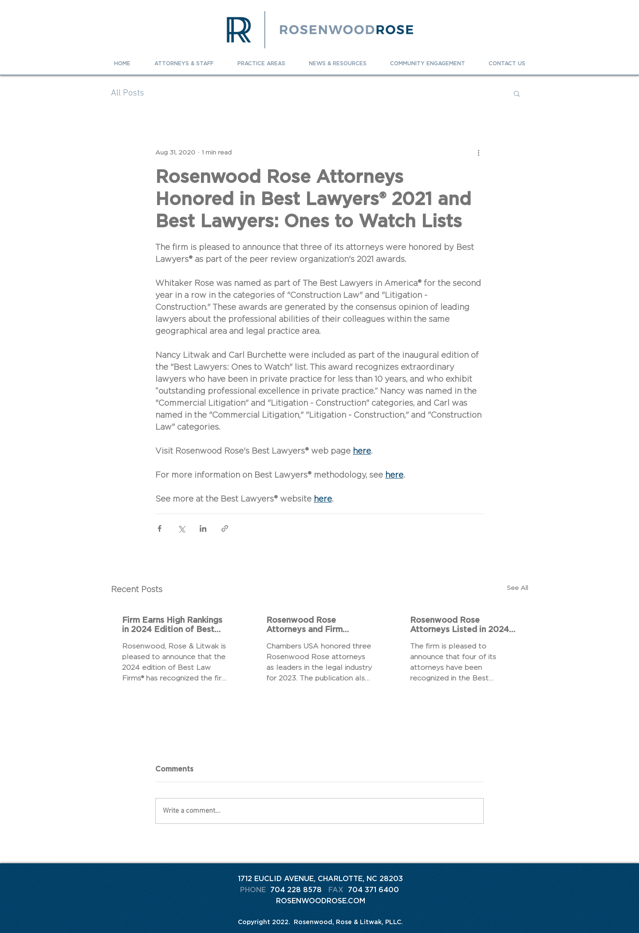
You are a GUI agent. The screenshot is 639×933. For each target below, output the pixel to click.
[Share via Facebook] (159, 528)
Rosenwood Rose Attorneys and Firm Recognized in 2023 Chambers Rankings (305, 624)
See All (517, 587)
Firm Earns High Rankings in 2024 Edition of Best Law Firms (172, 624)
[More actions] (478, 152)
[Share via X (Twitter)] (181, 528)
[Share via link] (225, 528)
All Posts (127, 93)
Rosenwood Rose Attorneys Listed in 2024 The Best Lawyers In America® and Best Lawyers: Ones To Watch (459, 624)
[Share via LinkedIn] (203, 528)
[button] (517, 93)
